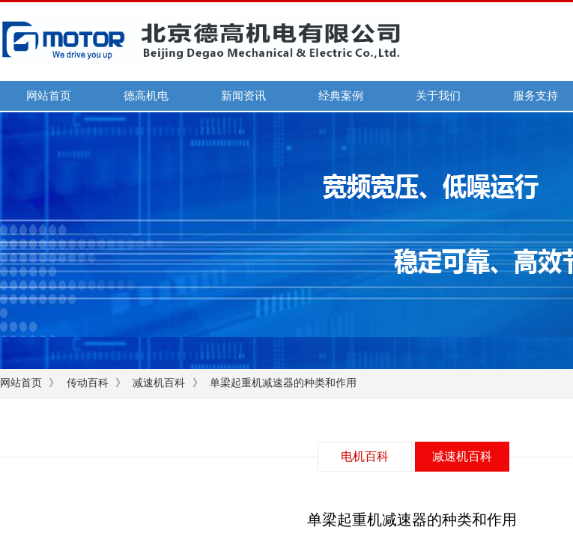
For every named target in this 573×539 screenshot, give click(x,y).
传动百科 (88, 383)
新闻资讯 (243, 96)
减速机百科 (159, 383)
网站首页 (48, 96)
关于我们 (438, 96)
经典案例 (340, 96)
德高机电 (146, 96)
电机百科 (365, 456)
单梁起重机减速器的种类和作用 (283, 383)
